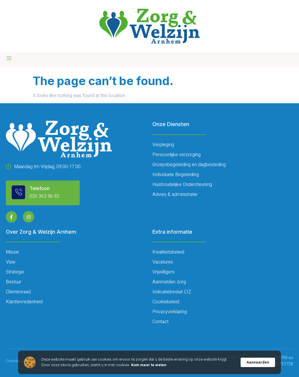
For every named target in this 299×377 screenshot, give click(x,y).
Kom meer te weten (148, 365)
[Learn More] (42, 192)
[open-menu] (9, 58)
